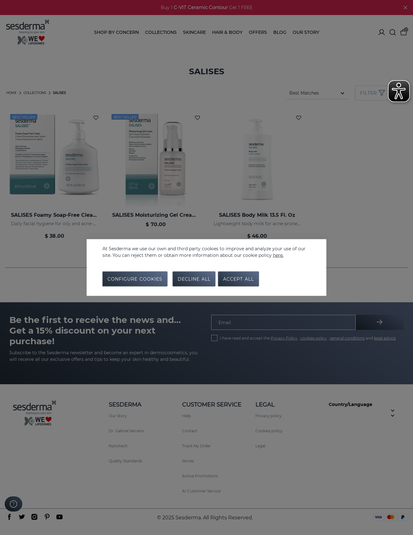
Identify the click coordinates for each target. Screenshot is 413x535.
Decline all (194, 279)
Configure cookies (135, 279)
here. (278, 255)
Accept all (238, 279)
